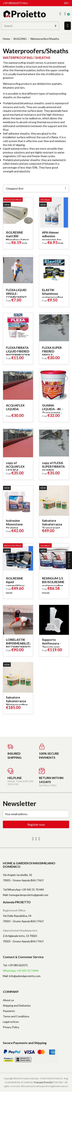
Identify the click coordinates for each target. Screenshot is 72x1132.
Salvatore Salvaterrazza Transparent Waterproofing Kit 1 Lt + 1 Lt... (53, 528)
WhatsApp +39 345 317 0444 (20, 970)
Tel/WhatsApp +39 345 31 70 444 (23, 889)
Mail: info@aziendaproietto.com (22, 976)
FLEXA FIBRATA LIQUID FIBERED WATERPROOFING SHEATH (19, 353)
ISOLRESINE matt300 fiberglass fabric (17, 235)
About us (8, 1000)
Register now (36, 824)
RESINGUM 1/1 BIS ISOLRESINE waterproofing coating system (53, 583)
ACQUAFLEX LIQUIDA (15, 407)
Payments (9, 1011)
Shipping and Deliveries (17, 1005)
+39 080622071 (12, 3)
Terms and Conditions (16, 1016)
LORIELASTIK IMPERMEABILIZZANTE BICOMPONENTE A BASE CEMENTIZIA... (23, 647)
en (66, 3)
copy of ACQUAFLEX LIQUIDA (15, 466)
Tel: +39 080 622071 (15, 965)
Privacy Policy (11, 1027)
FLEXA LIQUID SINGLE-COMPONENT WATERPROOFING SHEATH (19, 297)
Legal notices (11, 1021)
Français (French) (43, 1082)
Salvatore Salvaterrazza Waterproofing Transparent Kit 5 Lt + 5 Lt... (17, 704)
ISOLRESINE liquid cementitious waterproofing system (16, 585)
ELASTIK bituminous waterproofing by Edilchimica (52, 295)
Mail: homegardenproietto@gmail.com (25, 895)
